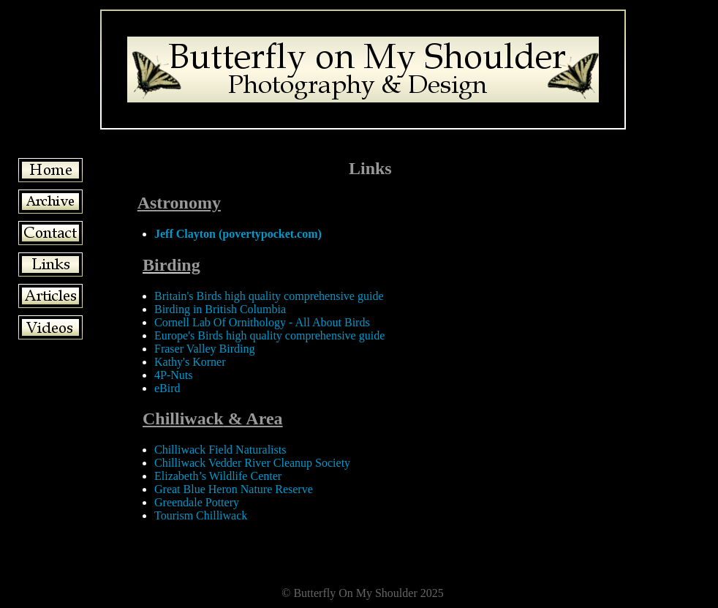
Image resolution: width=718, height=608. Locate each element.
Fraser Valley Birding (204, 348)
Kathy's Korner (190, 362)
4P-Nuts (173, 375)
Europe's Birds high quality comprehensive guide (269, 335)
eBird (167, 388)
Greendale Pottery (196, 502)
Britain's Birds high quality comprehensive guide (269, 296)
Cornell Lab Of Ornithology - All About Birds (262, 322)
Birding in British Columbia (220, 309)
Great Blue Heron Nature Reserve (233, 489)
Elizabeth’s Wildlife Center (217, 476)
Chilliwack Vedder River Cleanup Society (252, 463)
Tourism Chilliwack (200, 515)
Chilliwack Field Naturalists (220, 449)
